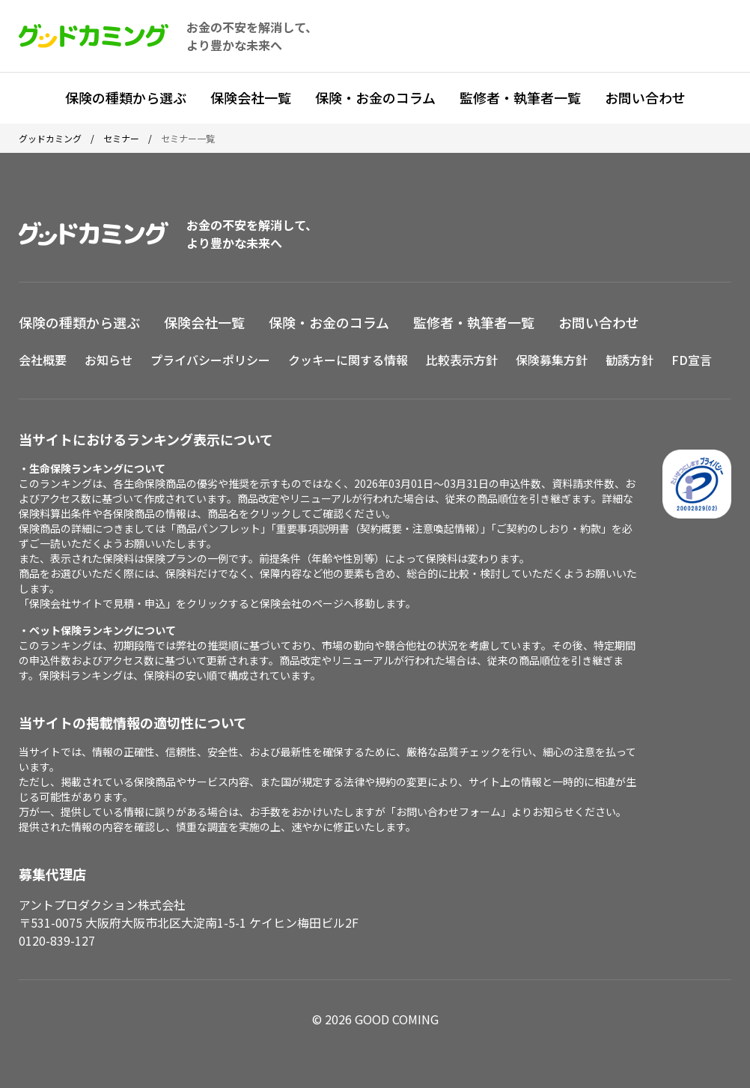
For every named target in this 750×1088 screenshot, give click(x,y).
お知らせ (108, 360)
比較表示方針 (462, 360)
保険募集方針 (552, 360)
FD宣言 (691, 360)
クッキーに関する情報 (348, 360)
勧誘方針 (629, 360)
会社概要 (43, 360)
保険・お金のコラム (375, 97)
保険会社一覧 (250, 97)
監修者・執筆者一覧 (520, 97)
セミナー (121, 138)
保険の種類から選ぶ (125, 97)
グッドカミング (50, 138)
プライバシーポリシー (210, 360)
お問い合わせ (645, 97)
